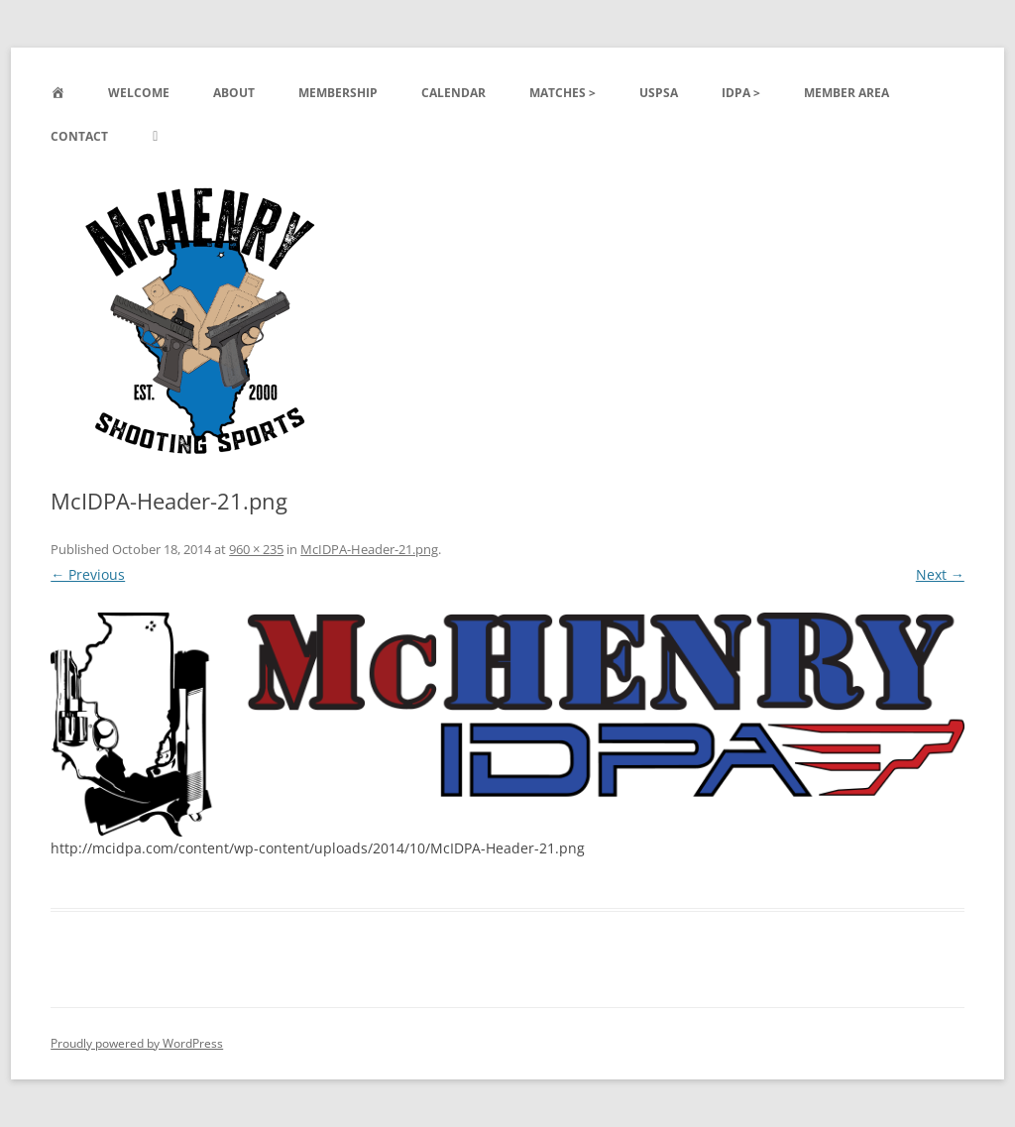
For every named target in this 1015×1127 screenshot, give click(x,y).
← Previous (88, 574)
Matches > (562, 92)
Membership (338, 92)
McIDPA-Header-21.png (369, 549)
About (234, 92)
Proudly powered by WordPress (137, 1043)
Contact (79, 136)
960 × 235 (256, 549)
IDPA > (741, 92)
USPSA (658, 92)
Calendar (453, 92)
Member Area (846, 92)
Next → (940, 574)
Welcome (138, 92)
